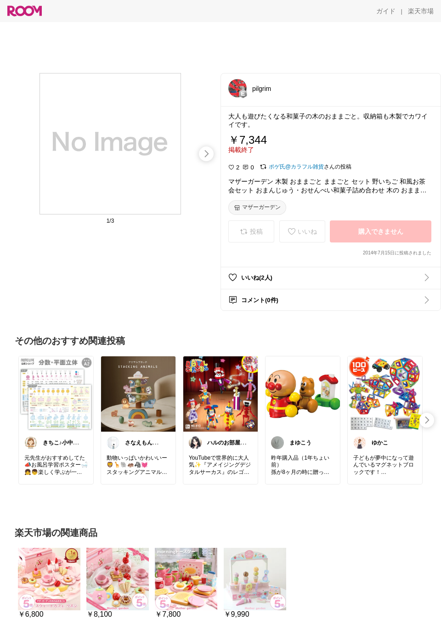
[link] (56, 393)
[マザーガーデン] (257, 207)
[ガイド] (386, 11)
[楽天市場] (421, 11)
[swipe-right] (206, 153)
